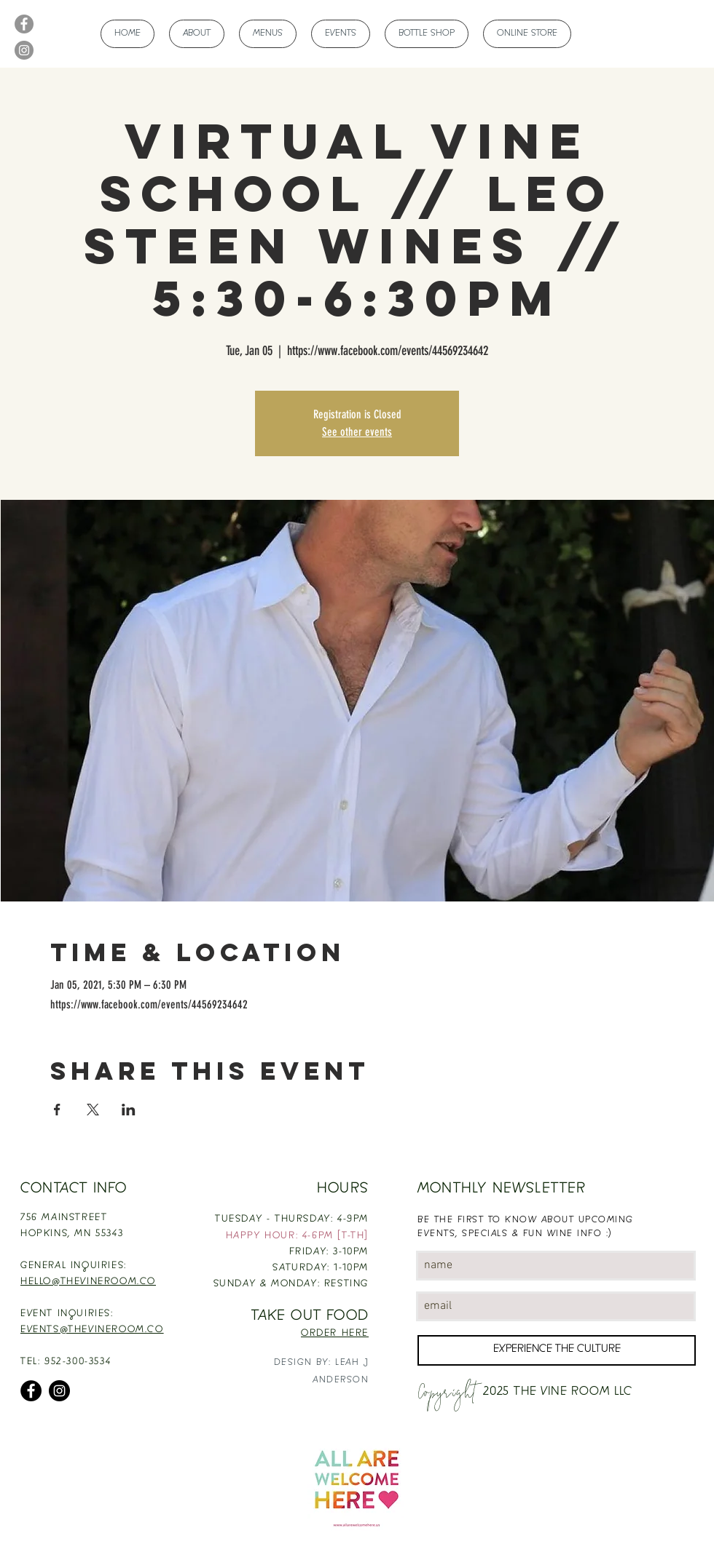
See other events (357, 432)
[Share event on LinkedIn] (129, 1109)
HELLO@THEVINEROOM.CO (88, 1282)
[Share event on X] (93, 1109)
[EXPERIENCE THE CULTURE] (556, 1350)
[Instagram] (24, 50)
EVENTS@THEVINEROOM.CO (92, 1330)
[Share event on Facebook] (57, 1109)
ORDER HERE (335, 1333)
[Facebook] (24, 24)
